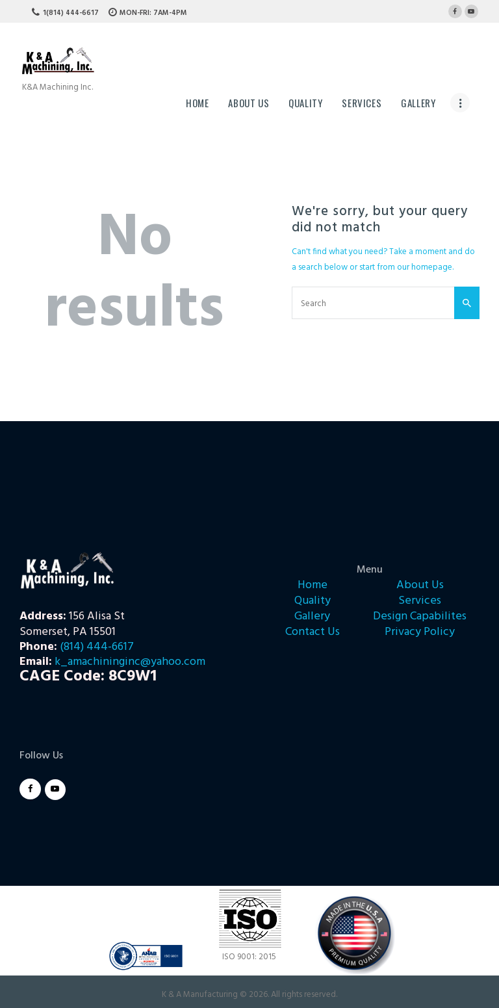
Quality (312, 600)
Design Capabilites (420, 616)
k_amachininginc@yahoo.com (130, 662)
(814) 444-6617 (97, 647)
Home (312, 585)
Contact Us (312, 632)
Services (419, 600)
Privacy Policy (420, 632)
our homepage (424, 267)
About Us (420, 585)
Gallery (312, 616)
